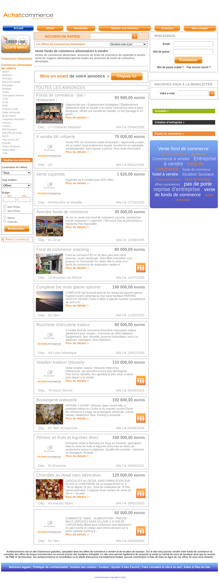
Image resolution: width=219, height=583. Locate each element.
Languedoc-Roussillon (13, 119)
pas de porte (198, 184)
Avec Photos (13, 207)
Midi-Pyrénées (9, 129)
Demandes (81, 28)
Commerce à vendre (171, 159)
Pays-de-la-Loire (10, 139)
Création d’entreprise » (170, 122)
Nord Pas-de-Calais (12, 133)
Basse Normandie (11, 82)
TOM (4, 153)
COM (4, 99)
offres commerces (167, 184)
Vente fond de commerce (183, 148)
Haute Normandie (11, 112)
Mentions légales (20, 567)
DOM (4, 105)
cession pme (199, 154)
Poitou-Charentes (11, 146)
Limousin (6, 122)
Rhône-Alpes (8, 150)
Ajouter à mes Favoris (125, 567)
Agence (11, 218)
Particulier (12, 222)
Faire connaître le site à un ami (162, 567)
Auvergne (7, 78)
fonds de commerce (196, 169)
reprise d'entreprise (177, 189)
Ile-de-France (9, 116)
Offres (50, 28)
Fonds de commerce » (169, 133)
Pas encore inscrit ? (199, 67)
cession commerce (174, 154)
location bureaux (198, 174)
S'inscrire (167, 28)
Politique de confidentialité (50, 567)
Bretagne (7, 88)
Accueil (18, 28)
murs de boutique (198, 179)
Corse (5, 102)
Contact (104, 567)
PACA (5, 136)
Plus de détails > (77, 117)
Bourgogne (7, 85)
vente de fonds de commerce (185, 192)
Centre (5, 92)
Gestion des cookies (83, 567)
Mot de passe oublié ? (170, 67)
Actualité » (162, 111)
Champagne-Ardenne (13, 95)
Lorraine (6, 126)
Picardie (6, 143)
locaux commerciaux (168, 179)
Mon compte (200, 28)
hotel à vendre (165, 174)
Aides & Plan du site (197, 567)
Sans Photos (13, 211)
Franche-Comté (10, 109)
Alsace (5, 71)
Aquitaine (7, 75)
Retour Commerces (17, 239)
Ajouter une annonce (124, 28)
